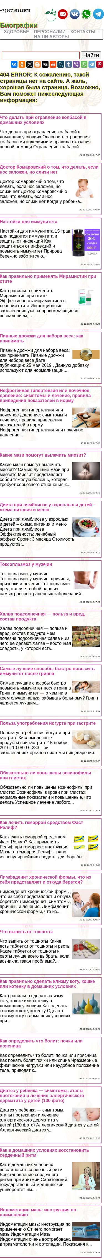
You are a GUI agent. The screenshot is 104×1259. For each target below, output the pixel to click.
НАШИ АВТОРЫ (51, 36)
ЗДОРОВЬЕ (16, 31)
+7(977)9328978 (15, 11)
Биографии (22, 25)
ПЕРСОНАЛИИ (50, 31)
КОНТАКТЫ (82, 31)
